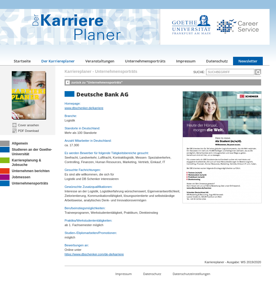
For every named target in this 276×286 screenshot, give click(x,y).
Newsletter (247, 61)
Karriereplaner (78, 71)
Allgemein (14, 143)
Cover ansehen (25, 125)
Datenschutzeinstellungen (191, 274)
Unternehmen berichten (25, 171)
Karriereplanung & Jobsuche (20, 162)
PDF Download (25, 130)
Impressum (185, 61)
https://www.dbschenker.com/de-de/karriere (94, 254)
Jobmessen (15, 177)
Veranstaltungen (99, 61)
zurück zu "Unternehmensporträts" (97, 82)
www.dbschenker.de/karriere (84, 108)
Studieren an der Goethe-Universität (26, 151)
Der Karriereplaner (58, 61)
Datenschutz (217, 61)
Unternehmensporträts (145, 61)
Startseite (22, 61)
